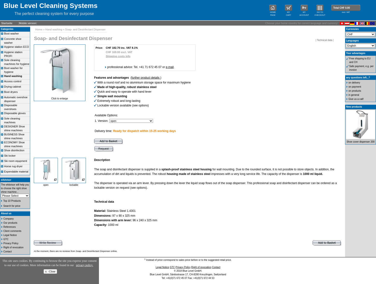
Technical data (324, 40)
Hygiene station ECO (16, 46)
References (9, 227)
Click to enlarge (59, 98)
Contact (7, 251)
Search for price (12, 206)
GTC (5, 239)
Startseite (6, 23)
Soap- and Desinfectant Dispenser (85, 29)
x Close (50, 271)
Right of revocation (13, 247)
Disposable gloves (15, 113)
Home (38, 29)
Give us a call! (356, 99)
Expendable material (16, 171)
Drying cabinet (12, 86)
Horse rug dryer (13, 166)
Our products (10, 223)
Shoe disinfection (14, 150)
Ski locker (10, 155)
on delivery (354, 82)
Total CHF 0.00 (341, 8)
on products (354, 91)
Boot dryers (11, 91)
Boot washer (11, 33)
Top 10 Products (12, 201)
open (46, 185)
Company (8, 218)
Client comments (12, 231)
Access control (12, 81)
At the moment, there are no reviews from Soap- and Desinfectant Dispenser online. (75, 251)
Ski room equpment (15, 160)
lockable (74, 185)
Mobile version (27, 23)
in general (353, 95)
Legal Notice (10, 235)
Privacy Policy (10, 243)
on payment (354, 86)
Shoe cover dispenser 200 (361, 141)
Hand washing (53, 29)
